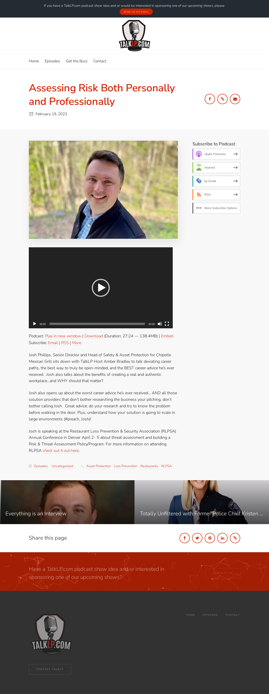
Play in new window (63, 335)
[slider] (97, 323)
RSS (65, 342)
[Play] (34, 323)
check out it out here (61, 450)
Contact (233, 619)
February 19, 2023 (51, 113)
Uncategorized (62, 466)
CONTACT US (223, 575)
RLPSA (166, 466)
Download (94, 335)
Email (53, 342)
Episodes (41, 466)
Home (190, 619)
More (76, 342)
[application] (101, 287)
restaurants (149, 466)
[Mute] (159, 323)
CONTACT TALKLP (50, 670)
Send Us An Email (136, 11)
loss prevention (125, 466)
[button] (101, 288)
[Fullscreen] (167, 323)
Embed (167, 335)
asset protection (98, 466)
